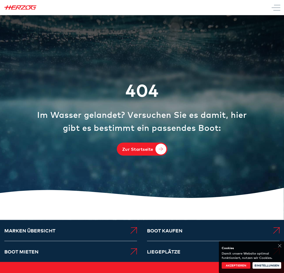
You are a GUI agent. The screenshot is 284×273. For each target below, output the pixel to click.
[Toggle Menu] (276, 8)
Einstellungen (266, 265)
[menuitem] (70, 230)
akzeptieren (236, 265)
